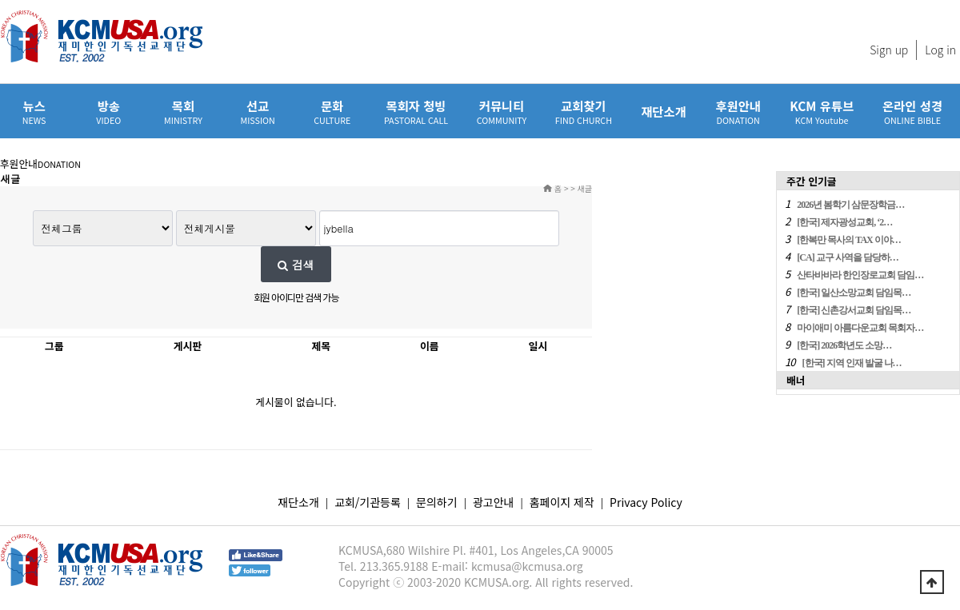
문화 (332, 111)
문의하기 (437, 502)
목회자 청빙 (416, 111)
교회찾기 (584, 111)
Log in (940, 50)
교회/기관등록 (367, 502)
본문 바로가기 (0, 0)
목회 (182, 111)
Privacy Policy (646, 502)
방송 (108, 111)
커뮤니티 (501, 111)
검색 (296, 265)
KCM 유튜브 (821, 111)
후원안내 (738, 111)
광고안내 (493, 502)
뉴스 (34, 111)
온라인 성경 (912, 111)
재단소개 (663, 111)
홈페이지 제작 (562, 502)
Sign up (889, 50)
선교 (258, 111)
